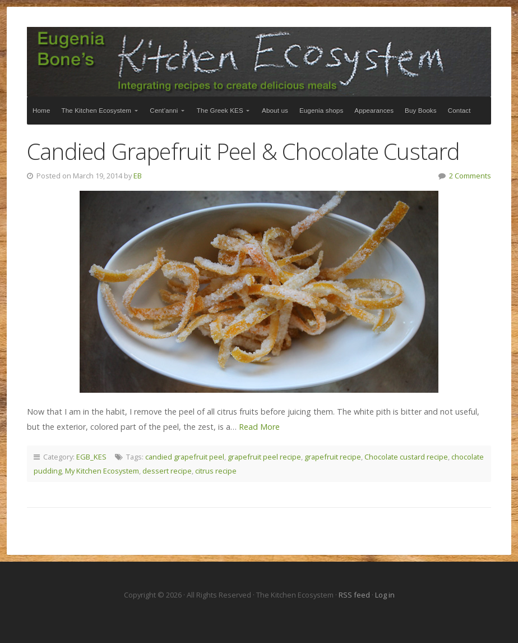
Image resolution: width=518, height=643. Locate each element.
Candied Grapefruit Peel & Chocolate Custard (243, 151)
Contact (459, 110)
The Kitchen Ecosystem (259, 62)
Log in (385, 595)
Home (41, 110)
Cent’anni (164, 110)
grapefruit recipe (332, 457)
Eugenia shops (321, 110)
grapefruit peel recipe (264, 457)
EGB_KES (91, 457)
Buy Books (421, 110)
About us (275, 110)
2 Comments (470, 176)
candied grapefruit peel (184, 457)
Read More (259, 426)
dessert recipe (167, 471)
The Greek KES (220, 110)
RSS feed (355, 595)
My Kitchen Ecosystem (102, 471)
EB (137, 176)
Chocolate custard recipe (406, 457)
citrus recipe (216, 471)
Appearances (374, 110)
